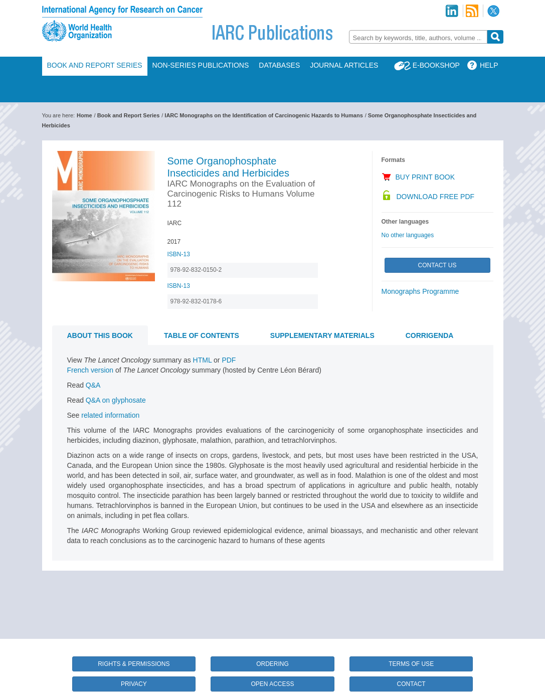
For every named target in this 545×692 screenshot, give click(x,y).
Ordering (272, 663)
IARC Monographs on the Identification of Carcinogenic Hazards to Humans (263, 115)
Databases (279, 65)
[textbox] (418, 38)
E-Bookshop (436, 65)
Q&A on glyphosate (116, 400)
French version (90, 370)
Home (84, 115)
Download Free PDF (436, 197)
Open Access (272, 683)
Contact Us (437, 265)
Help (489, 65)
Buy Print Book (425, 177)
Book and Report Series (94, 65)
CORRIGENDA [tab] (430, 335)
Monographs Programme (420, 291)
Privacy (134, 683)
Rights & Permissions (133, 663)
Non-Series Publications (200, 65)
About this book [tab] (100, 335)
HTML (202, 360)
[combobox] (418, 37)
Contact (411, 683)
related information (110, 415)
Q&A (93, 385)
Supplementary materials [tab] (322, 335)
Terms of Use (411, 663)
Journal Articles (344, 65)
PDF (229, 360)
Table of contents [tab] (201, 335)
